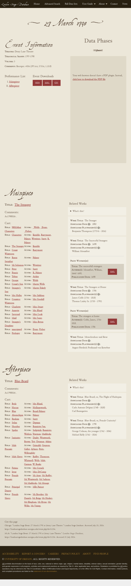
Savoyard (16, 321)
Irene (14, 478)
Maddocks (46, 441)
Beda (14, 410)
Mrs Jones (37, 325)
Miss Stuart (38, 313)
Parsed (97, 57)
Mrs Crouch (38, 475)
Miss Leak (37, 321)
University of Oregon (18, 566)
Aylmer (34, 456)
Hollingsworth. (40, 414)
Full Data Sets (71, 4)
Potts (41, 456)
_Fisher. (28, 238)
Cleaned (113, 50)
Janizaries (16, 444)
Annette (15, 317)
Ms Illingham (30, 509)
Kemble (36, 242)
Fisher (42, 336)
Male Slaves (17, 463)
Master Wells (39, 291)
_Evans (44, 234)
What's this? (78, 218)
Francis (15, 279)
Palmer (27, 245)
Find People (100, 560)
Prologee (16, 340)
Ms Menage (43, 490)
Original (97, 50)
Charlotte (16, 313)
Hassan (15, 414)
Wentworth (45, 444)
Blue (14, 418)
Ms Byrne (42, 509)
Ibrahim (15, 426)
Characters (17, 242)
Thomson (44, 463)
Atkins (48, 448)
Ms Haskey (47, 505)
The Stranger (23, 211)
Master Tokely (39, 294)
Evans (35, 336)
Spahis (15, 437)
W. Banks (37, 471)
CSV (56, 83)
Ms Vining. (36, 512)
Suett (43, 245)
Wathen (27, 441)
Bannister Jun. (39, 433)
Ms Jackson (44, 486)
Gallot (27, 456)
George (15, 287)
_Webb (36, 234)
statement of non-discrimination (45, 578)
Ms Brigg (36, 505)
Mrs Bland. (38, 410)
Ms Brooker (38, 501)
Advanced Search (52, 4)
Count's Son (17, 291)
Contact (114, 4)
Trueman (37, 441)
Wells (36, 467)
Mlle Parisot (38, 493)
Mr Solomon (18, 272)
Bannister (47, 437)
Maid (14, 325)
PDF (81, 50)
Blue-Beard (21, 388)
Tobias (15, 283)
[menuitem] (36, 4)
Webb (35, 287)
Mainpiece (14, 82)
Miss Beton (38, 328)
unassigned (17, 336)
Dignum (36, 429)
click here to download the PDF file (89, 86)
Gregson (46, 452)
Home (37, 4)
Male (43, 467)
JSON (37, 83)
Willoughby (29, 459)
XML (47, 83)
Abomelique (17, 422)
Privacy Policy (70, 560)
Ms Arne (37, 482)
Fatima (15, 475)
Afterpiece (14, 86)
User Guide (87, 4)
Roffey (36, 463)
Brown (27, 448)
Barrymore (46, 242)
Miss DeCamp (39, 478)
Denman (40, 448)
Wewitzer (36, 245)
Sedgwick (37, 437)
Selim (14, 429)
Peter (14, 276)
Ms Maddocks (30, 490)
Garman (27, 471)
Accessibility (10, 560)
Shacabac (16, 433)
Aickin (36, 283)
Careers (53, 560)
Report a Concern (33, 560)
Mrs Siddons (38, 302)
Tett (33, 448)
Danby (36, 444)
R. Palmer (37, 279)
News (124, 4)
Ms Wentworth (31, 486)
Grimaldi (37, 452)
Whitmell (28, 467)
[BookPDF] (98, 116)
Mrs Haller (17, 302)
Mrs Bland (37, 317)
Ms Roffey (47, 482)
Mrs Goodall (38, 306)
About (102, 4)
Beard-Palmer (39, 418)
